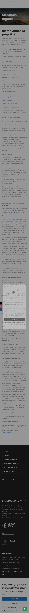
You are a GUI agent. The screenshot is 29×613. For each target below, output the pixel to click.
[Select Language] (7, 611)
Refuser (14, 603)
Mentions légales (22, 611)
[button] (26, 580)
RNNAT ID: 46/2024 (7, 572)
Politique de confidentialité (10, 104)
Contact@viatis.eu (7, 432)
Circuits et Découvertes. (10, 459)
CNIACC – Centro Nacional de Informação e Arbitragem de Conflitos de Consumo (13, 407)
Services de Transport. (10, 471)
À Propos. (6, 455)
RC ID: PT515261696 (19, 572)
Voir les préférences (15, 607)
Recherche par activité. (10, 467)
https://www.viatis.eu (13, 77)
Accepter (14, 599)
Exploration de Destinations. (11, 463)
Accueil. (6, 451)
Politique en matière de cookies (11, 107)
